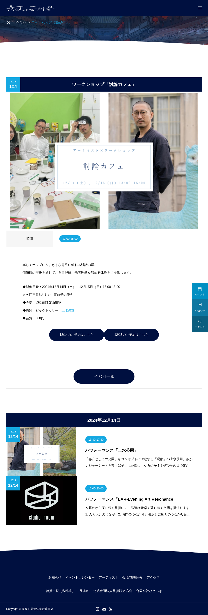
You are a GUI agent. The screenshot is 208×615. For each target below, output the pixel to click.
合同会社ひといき (149, 591)
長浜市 (84, 591)
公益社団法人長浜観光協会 (112, 591)
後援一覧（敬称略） (60, 591)
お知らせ (54, 577)
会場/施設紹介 (132, 577)
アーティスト (108, 577)
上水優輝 (68, 310)
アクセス (153, 577)
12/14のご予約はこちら (77, 334)
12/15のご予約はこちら (131, 334)
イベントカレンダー (80, 577)
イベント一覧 (104, 376)
